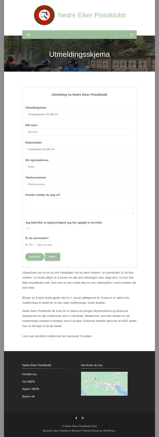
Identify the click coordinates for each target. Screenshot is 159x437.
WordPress (109, 430)
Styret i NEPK (30, 389)
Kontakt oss (29, 374)
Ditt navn (31, 125)
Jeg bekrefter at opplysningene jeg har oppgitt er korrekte (63, 222)
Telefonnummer (35, 177)
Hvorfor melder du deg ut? (42, 195)
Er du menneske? (37, 238)
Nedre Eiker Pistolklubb (92, 15)
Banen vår (28, 396)
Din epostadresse (37, 160)
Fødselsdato (33, 142)
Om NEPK (28, 381)
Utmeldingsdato (35, 107)
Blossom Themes (81, 430)
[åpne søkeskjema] (131, 34)
